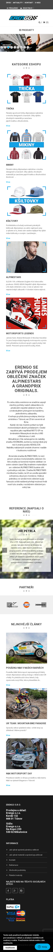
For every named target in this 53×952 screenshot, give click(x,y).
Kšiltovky (12, 221)
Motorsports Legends (20, 333)
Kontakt (29, 3)
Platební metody (14, 875)
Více (8, 126)
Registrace (26, 8)
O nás (37, 3)
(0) (45, 22)
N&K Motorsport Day (19, 773)
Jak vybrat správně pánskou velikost (22, 850)
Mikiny (10, 165)
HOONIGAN (18, 442)
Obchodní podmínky (16, 870)
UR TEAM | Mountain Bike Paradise (26, 723)
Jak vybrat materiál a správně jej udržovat (24, 855)
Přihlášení (12, 8)
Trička (10, 108)
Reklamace (12, 865)
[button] (4, 550)
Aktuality (18, 3)
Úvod (8, 3)
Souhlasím (10, 948)
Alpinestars (13, 277)
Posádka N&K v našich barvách (25, 667)
